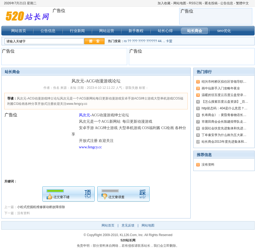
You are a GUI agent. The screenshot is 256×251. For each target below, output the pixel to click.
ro (125, 41)
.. (164, 41)
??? (134, 41)
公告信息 (226, 3)
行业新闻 (77, 31)
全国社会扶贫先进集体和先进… (224, 128)
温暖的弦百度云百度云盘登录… (224, 95)
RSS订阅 (195, 3)
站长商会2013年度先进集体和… (224, 142)
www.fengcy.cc (90, 147)
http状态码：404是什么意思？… (224, 108)
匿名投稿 (211, 3)
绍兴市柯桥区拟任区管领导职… (224, 81)
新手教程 (136, 31)
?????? (151, 41)
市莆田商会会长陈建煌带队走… (224, 121)
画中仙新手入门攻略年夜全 (221, 88)
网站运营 (106, 31)
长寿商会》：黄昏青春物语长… (224, 115)
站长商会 (194, 31)
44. (160, 41)
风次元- (85, 115)
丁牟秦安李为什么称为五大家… (224, 135)
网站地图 (179, 3)
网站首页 (18, 31)
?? (129, 41)
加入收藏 (164, 3)
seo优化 (224, 31)
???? (142, 41)
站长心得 (165, 31)
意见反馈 (128, 225)
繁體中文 (242, 3)
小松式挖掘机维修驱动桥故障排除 (41, 207)
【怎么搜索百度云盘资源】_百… (225, 101)
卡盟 (169, 41)
